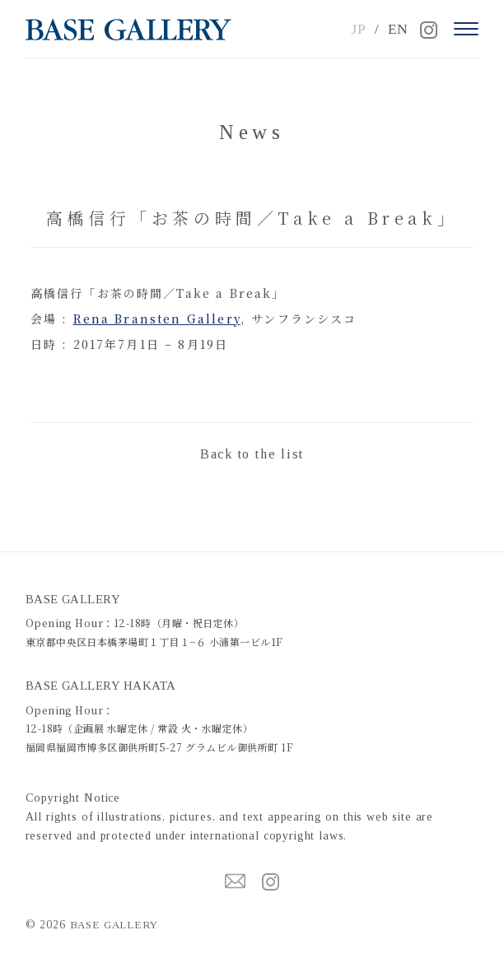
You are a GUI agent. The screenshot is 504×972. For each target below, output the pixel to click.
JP (358, 29)
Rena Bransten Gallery (156, 318)
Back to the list (252, 454)
